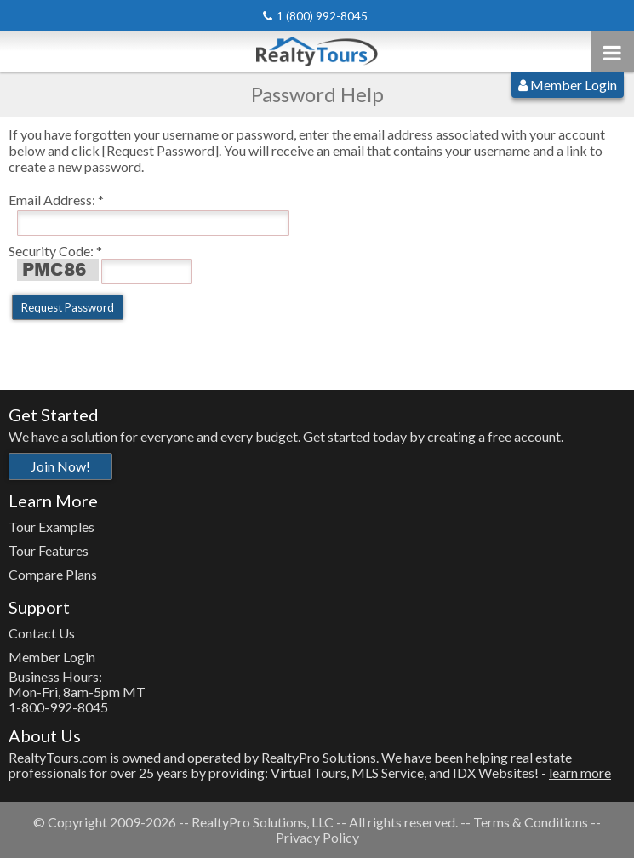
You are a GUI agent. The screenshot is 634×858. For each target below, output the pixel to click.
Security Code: (51, 251)
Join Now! (60, 466)
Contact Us (42, 633)
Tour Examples (51, 526)
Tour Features (49, 550)
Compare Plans (53, 574)
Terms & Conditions (530, 822)
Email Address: (52, 200)
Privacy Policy (317, 837)
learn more (580, 772)
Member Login (567, 85)
